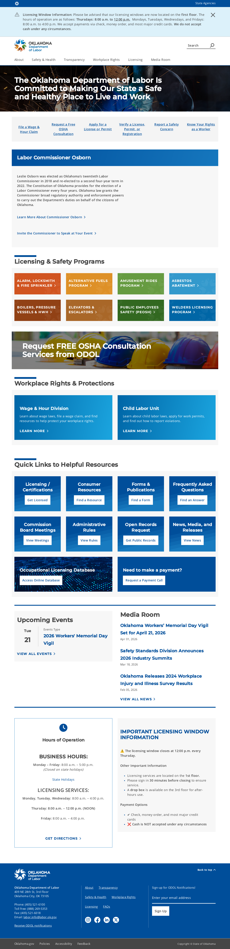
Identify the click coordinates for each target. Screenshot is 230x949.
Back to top (207, 870)
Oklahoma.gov (24, 944)
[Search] (201, 45)
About (89, 888)
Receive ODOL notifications (33, 926)
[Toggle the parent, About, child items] (25, 60)
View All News (136, 699)
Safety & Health (95, 897)
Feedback (83, 944)
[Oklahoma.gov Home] (16, 3)
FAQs (106, 907)
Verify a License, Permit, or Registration (132, 129)
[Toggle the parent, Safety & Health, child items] (57, 60)
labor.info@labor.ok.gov (40, 917)
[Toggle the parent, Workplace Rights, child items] (121, 60)
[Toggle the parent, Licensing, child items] (144, 60)
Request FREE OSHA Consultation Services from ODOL (86, 350)
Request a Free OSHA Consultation (63, 129)
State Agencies (205, 3)
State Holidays (63, 779)
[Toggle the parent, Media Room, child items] (171, 60)
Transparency (108, 888)
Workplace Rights (124, 897)
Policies (45, 944)
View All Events (34, 654)
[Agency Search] (212, 45)
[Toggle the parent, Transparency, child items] (86, 60)
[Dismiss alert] (213, 15)
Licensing (91, 907)
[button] (51, 217)
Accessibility (63, 944)
